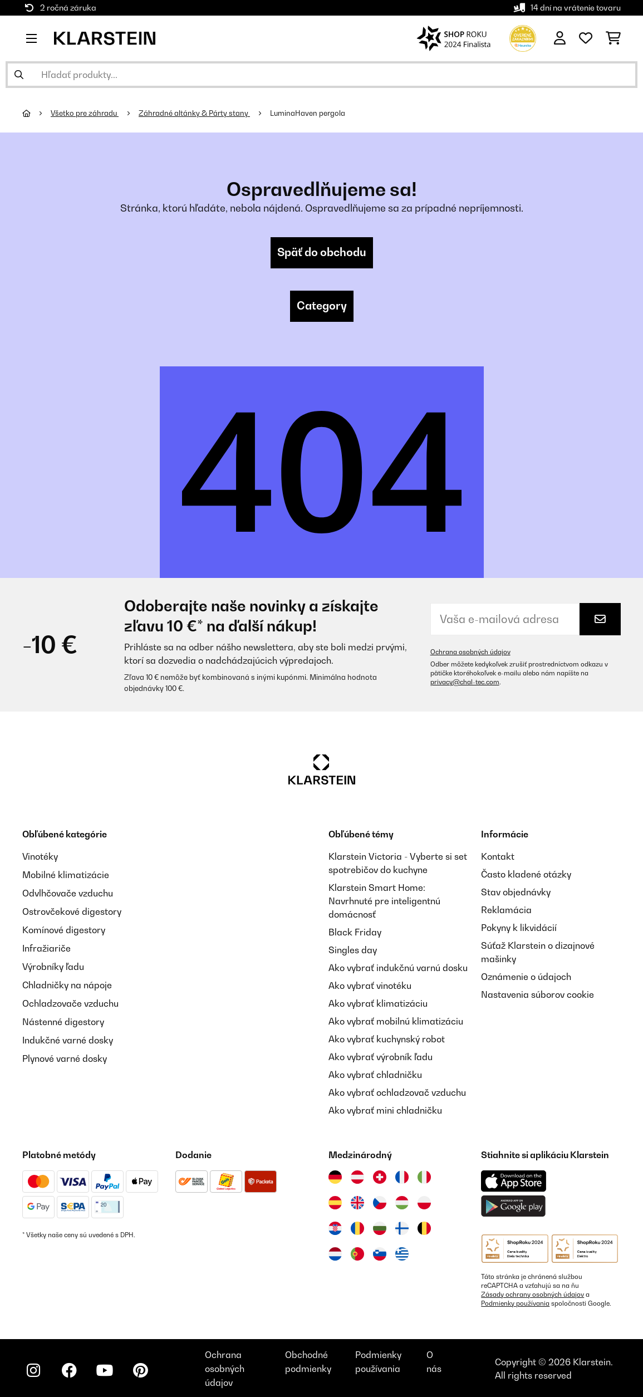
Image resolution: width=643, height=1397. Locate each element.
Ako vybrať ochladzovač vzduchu (397, 1092)
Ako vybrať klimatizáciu (378, 1003)
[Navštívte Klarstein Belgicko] (424, 1228)
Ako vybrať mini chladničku (385, 1110)
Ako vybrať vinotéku (369, 985)
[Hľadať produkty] (321, 74)
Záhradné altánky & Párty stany (194, 113)
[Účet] (560, 38)
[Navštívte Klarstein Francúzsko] (402, 1177)
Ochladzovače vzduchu (70, 998)
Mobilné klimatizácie (65, 874)
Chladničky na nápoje (67, 981)
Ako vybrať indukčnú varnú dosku (398, 967)
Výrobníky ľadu (53, 963)
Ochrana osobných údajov (470, 652)
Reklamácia (506, 909)
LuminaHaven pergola (307, 113)
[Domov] (36, 113)
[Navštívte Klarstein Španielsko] (335, 1202)
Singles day (352, 949)
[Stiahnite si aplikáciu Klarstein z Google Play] (513, 1206)
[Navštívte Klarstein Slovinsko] (379, 1254)
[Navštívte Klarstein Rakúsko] (357, 1177)
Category (322, 306)
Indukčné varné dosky (67, 1034)
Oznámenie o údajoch (526, 976)
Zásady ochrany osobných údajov (532, 1294)
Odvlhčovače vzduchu (67, 892)
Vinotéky (40, 856)
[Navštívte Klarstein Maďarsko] (402, 1202)
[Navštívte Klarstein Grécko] (402, 1254)
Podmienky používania (515, 1303)
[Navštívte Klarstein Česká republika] (379, 1202)
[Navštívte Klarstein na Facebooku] (69, 1369)
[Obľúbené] (585, 38)
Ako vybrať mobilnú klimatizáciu (395, 1021)
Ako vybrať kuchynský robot (386, 1039)
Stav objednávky (516, 892)
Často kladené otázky (526, 874)
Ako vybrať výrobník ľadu (380, 1056)
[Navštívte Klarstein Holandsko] (335, 1254)
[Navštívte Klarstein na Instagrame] (33, 1369)
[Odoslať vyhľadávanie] (18, 74)
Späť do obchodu (321, 252)
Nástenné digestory (63, 1016)
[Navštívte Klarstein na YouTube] (105, 1369)
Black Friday (354, 932)
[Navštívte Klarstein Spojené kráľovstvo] (357, 1202)
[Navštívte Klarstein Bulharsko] (379, 1228)
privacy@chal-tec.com (464, 682)
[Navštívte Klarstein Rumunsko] (357, 1228)
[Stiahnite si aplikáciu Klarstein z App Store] (514, 1181)
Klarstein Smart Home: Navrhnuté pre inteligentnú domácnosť (384, 901)
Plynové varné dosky (64, 1052)
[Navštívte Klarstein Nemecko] (335, 1177)
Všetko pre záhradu (85, 113)
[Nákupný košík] (613, 38)
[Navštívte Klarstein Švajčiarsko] (379, 1177)
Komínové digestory (63, 927)
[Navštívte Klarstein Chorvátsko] (335, 1228)
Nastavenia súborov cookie (537, 994)
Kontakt (497, 856)
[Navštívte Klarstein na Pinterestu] (140, 1369)
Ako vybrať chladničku (375, 1074)
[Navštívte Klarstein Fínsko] (402, 1228)
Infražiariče (46, 945)
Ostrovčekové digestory (71, 909)
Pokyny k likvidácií (519, 927)
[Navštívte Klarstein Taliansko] (424, 1177)
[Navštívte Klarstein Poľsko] (424, 1202)
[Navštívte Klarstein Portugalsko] (357, 1254)
